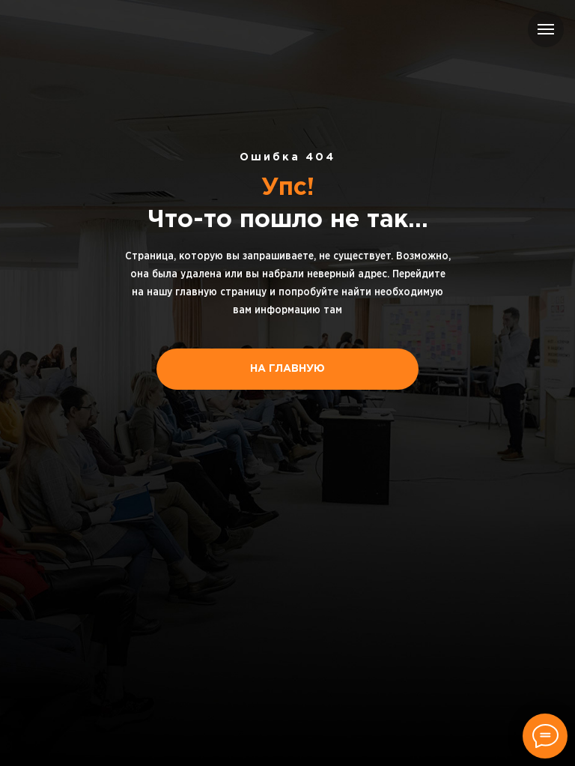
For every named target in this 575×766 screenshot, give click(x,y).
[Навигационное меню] (546, 29)
